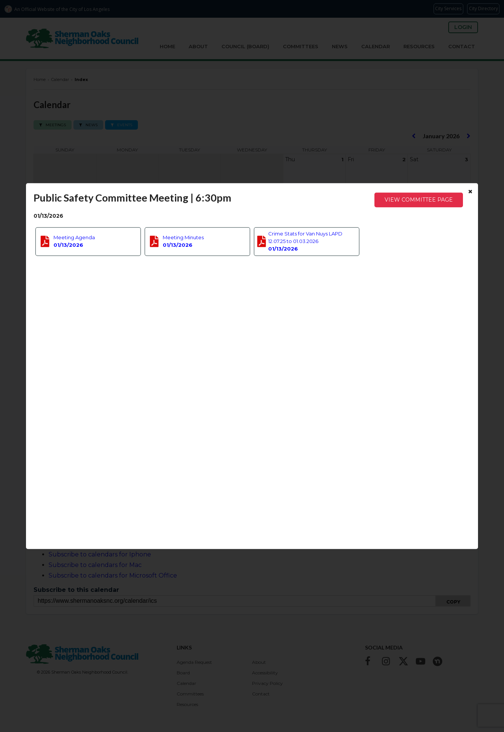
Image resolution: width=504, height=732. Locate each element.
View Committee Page (419, 199)
